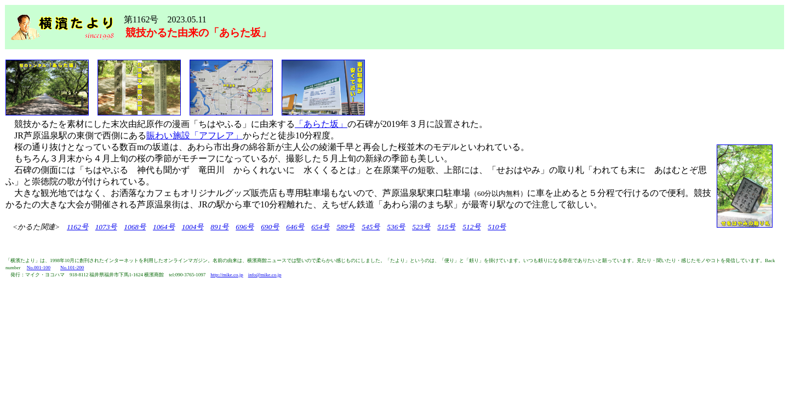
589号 (345, 227)
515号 (446, 227)
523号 (421, 227)
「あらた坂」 (321, 124)
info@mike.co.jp (265, 274)
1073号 (106, 227)
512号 (471, 227)
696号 (245, 227)
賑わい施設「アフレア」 (194, 135)
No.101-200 (72, 267)
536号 (396, 227)
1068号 (135, 227)
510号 (497, 227)
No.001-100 (38, 267)
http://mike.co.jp (226, 274)
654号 (320, 227)
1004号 (193, 227)
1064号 (164, 227)
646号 (295, 227)
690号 (270, 227)
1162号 (77, 227)
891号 (219, 227)
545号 (371, 227)
